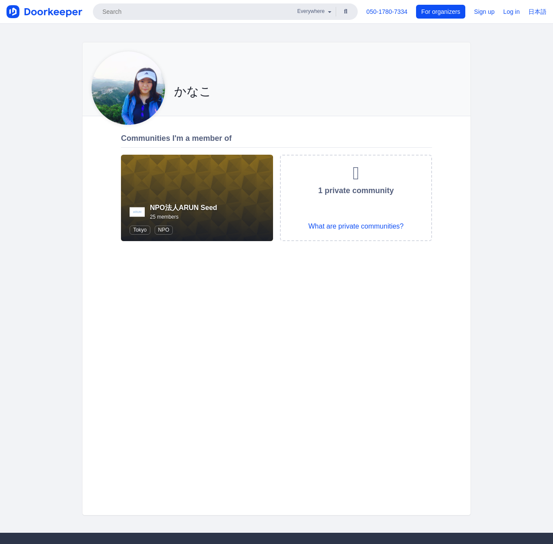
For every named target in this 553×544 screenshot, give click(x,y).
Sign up (484, 11)
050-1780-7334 (386, 11)
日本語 (537, 11)
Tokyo (139, 230)
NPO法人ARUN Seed (183, 207)
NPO (163, 230)
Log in (511, 11)
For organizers (440, 11)
